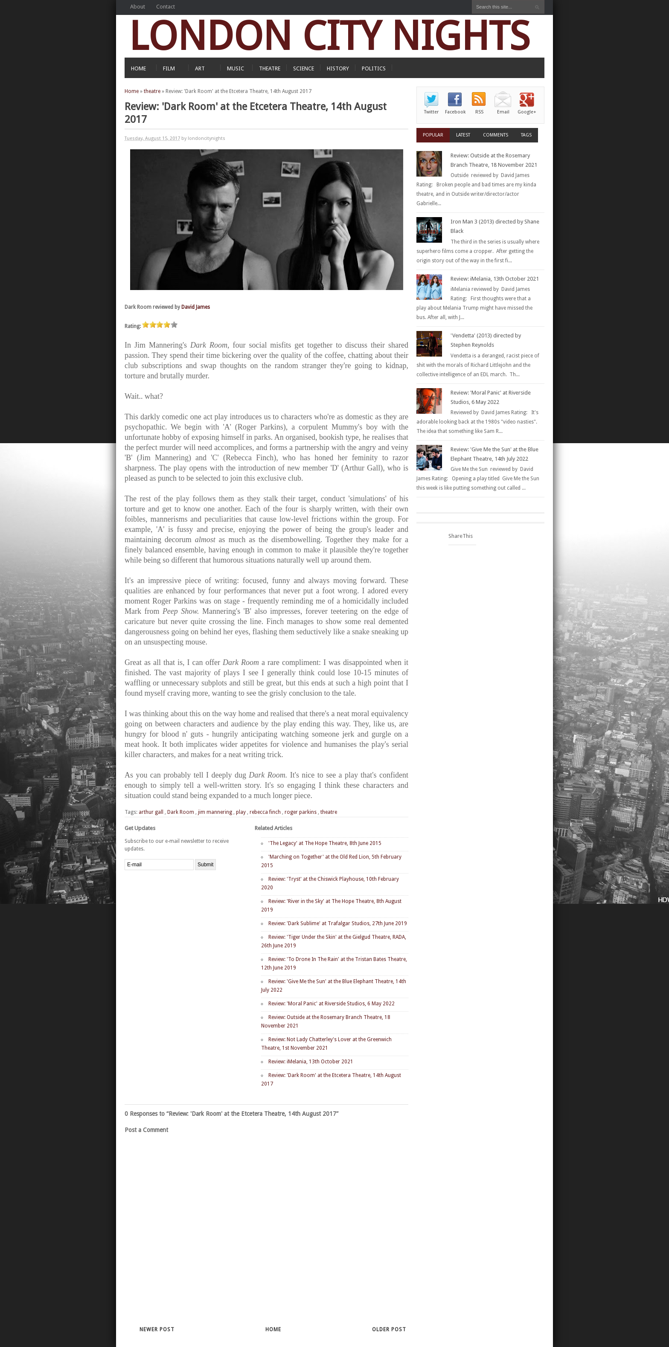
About (137, 6)
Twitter (431, 112)
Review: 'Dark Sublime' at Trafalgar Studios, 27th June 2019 (337, 923)
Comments (495, 135)
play (241, 812)
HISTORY (338, 68)
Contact (165, 6)
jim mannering (215, 812)
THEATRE (269, 68)
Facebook (455, 112)
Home (132, 91)
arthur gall (151, 812)
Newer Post (157, 1329)
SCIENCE (303, 68)
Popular (433, 135)
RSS (479, 112)
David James (195, 307)
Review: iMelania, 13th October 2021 (310, 1062)
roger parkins (301, 812)
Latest (463, 135)
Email (503, 112)
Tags (526, 135)
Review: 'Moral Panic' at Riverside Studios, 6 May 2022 (331, 1004)
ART (200, 68)
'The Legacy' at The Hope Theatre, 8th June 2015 (324, 843)
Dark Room (180, 812)
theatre (152, 91)
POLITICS (374, 68)
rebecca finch (265, 812)
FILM (169, 68)
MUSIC (235, 68)
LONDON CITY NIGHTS (329, 36)
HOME (138, 68)
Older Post (389, 1329)
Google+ (527, 112)
